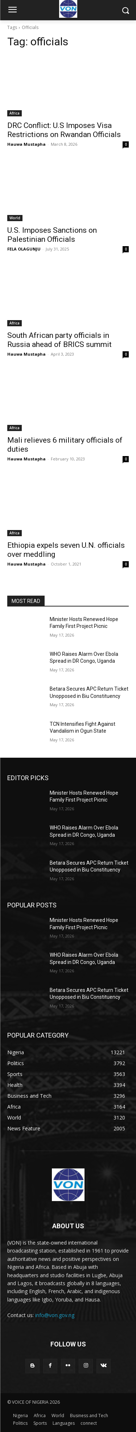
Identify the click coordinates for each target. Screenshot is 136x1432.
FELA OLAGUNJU (24, 249)
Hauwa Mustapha (26, 144)
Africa (14, 113)
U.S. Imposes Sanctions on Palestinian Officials (52, 235)
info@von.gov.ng (54, 1315)
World (14, 217)
